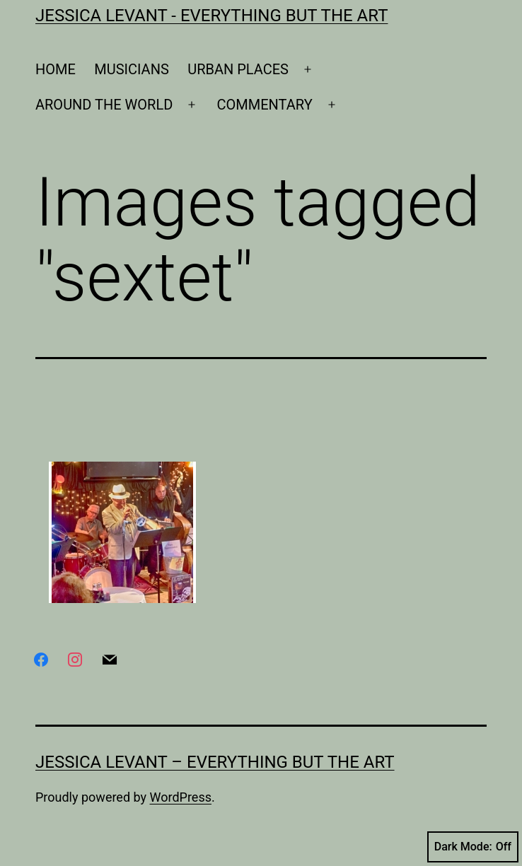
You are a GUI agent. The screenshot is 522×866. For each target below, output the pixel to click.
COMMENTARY (265, 104)
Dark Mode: (472, 846)
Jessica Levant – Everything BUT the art (215, 762)
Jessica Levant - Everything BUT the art (211, 15)
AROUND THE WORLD (104, 104)
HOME (55, 69)
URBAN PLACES (238, 69)
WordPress (180, 797)
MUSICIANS (131, 69)
